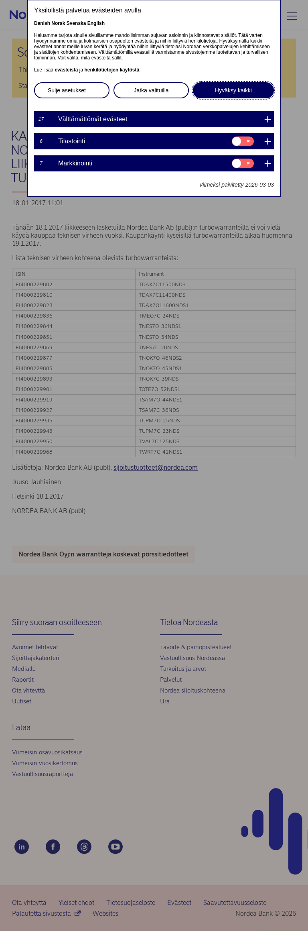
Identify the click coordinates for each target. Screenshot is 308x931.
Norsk (58, 23)
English (96, 23)
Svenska (76, 23)
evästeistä (66, 70)
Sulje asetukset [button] (67, 90)
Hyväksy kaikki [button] (233, 90)
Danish (42, 23)
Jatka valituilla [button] (151, 90)
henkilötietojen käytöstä (111, 70)
